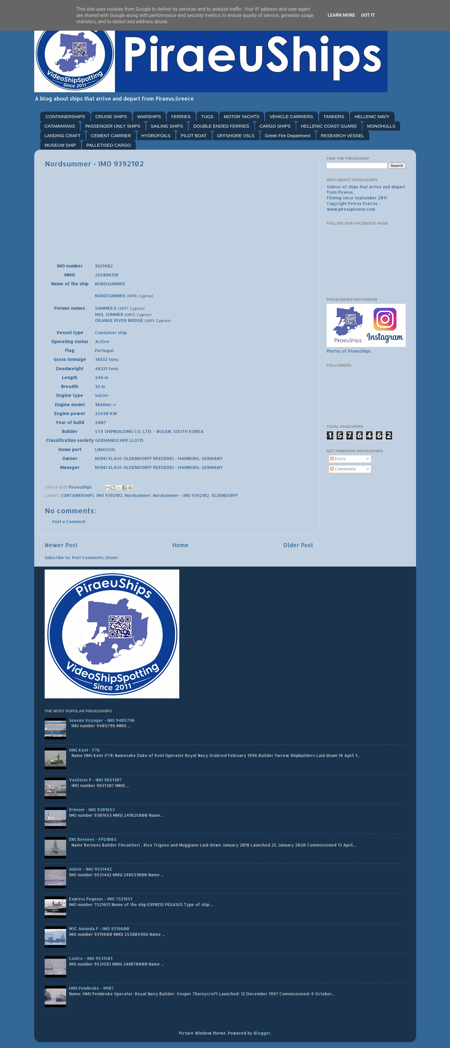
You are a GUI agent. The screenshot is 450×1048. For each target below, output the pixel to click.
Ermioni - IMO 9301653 (92, 809)
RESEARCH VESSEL (342, 135)
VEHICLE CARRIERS (291, 116)
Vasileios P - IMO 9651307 (95, 779)
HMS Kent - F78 (84, 750)
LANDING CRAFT (63, 135)
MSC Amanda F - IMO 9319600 (99, 928)
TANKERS (333, 116)
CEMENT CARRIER (111, 135)
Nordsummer (138, 495)
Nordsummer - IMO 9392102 (181, 495)
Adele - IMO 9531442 (90, 869)
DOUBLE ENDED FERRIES (221, 126)
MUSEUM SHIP (60, 145)
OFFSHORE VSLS (236, 135)
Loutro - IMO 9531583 (91, 958)
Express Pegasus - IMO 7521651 (100, 898)
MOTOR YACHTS (241, 116)
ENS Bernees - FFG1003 (92, 839)
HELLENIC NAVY (371, 116)
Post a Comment (68, 521)
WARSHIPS (149, 116)
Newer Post (61, 545)
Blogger (262, 1033)
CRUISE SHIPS (111, 116)
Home (180, 545)
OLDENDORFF (224, 495)
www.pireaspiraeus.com (351, 209)
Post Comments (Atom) (95, 557)
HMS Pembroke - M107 (91, 988)
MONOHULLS (381, 126)
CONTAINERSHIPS (65, 116)
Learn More (341, 15)
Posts (338, 458)
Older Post (298, 545)
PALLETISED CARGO (108, 145)
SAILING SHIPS (167, 126)
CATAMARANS (60, 126)
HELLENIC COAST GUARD (328, 126)
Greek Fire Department (287, 135)
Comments (343, 468)
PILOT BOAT (194, 135)
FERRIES (181, 116)
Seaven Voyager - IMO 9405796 (102, 720)
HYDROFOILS (156, 135)
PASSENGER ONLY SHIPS (112, 126)
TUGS (207, 116)
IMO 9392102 (109, 495)
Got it (368, 15)
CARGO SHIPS (274, 126)
